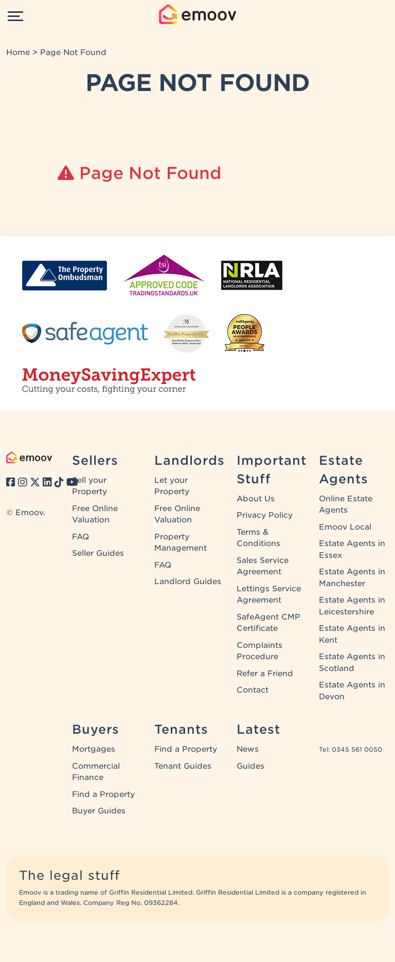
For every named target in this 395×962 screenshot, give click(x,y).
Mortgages (93, 749)
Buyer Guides (98, 810)
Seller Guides (98, 553)
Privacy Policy (265, 515)
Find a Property (103, 794)
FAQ (80, 536)
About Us (256, 498)
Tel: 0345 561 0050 (350, 749)
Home (18, 52)
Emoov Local (345, 527)
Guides (250, 766)
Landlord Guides (187, 581)
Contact (252, 690)
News (248, 749)
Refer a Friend (265, 673)
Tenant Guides (182, 766)
